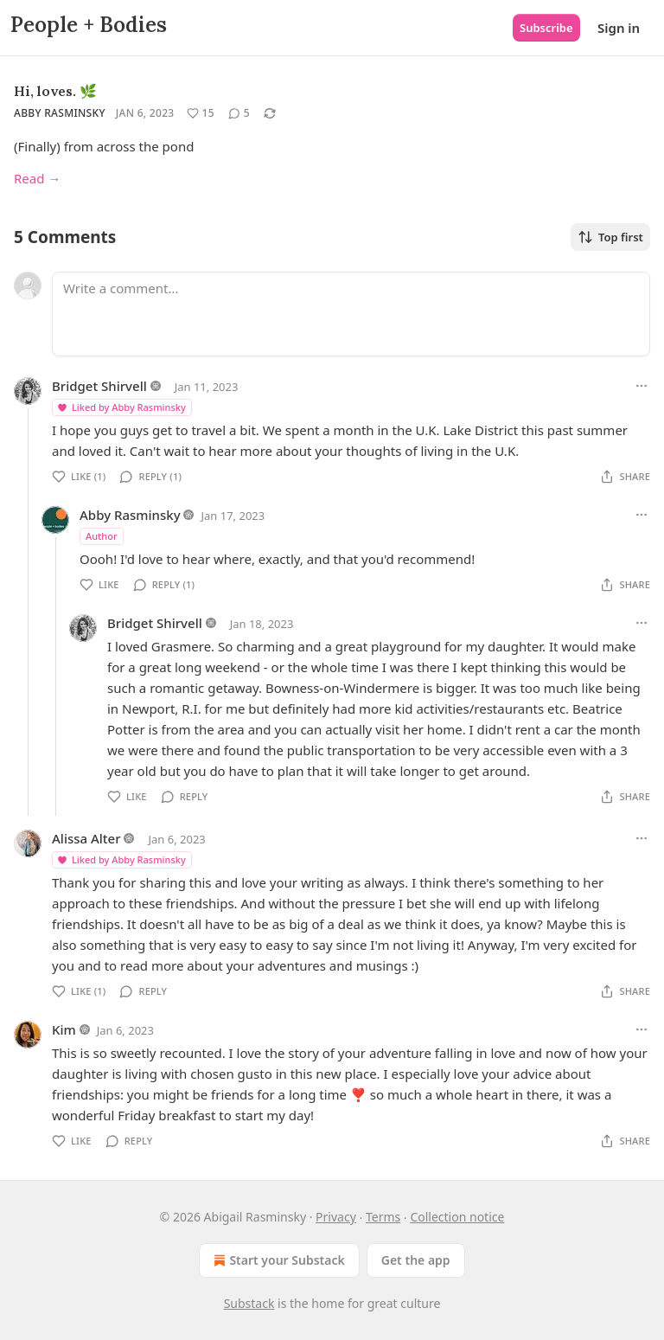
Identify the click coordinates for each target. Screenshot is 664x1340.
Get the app (415, 1260)
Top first (610, 237)
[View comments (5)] (239, 113)
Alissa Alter (86, 838)
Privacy (336, 1217)
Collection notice (457, 1217)
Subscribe (546, 27)
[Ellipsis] (641, 386)
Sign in (618, 27)
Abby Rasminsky (59, 113)
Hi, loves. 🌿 (55, 90)
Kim (64, 1029)
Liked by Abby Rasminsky (121, 407)
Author (102, 535)
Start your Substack (277, 1260)
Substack (249, 1303)
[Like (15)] (201, 113)
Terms (383, 1217)
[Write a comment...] (351, 314)
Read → (37, 178)
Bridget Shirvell (99, 385)
